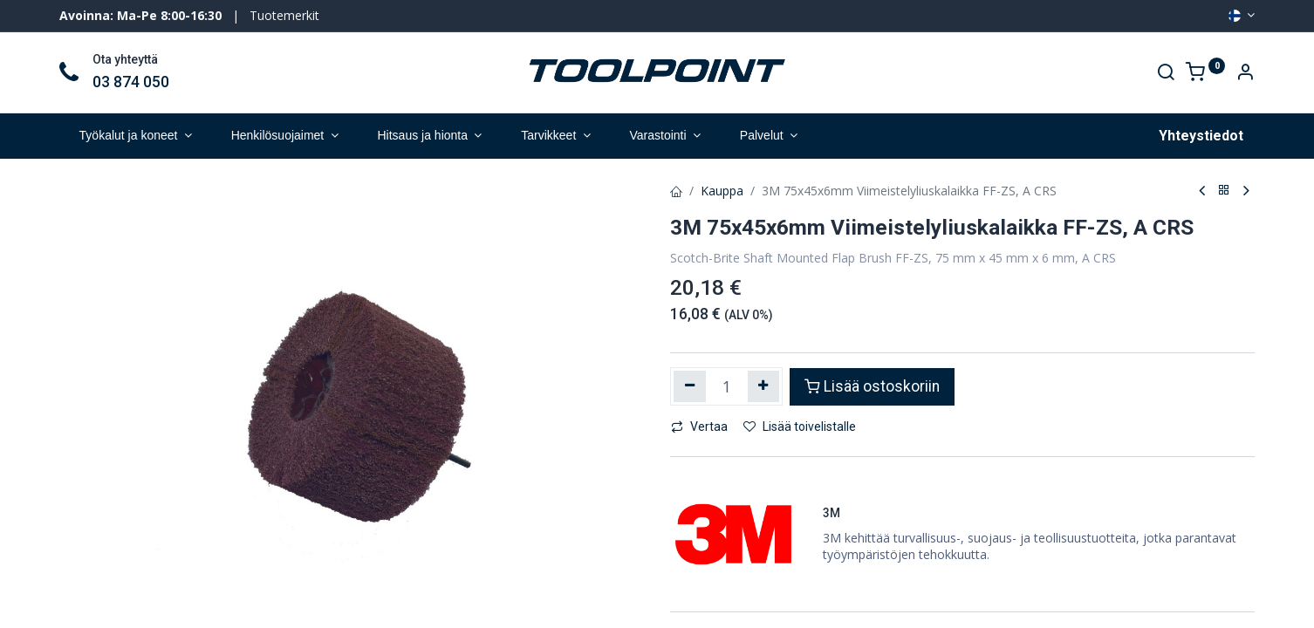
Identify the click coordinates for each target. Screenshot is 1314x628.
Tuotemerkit (284, 15)
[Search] (1165, 73)
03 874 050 (130, 82)
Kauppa (722, 190)
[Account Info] (1245, 73)
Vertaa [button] (699, 426)
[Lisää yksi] (764, 386)
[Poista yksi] (690, 386)
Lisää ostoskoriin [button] (872, 386)
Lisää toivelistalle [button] (799, 426)
